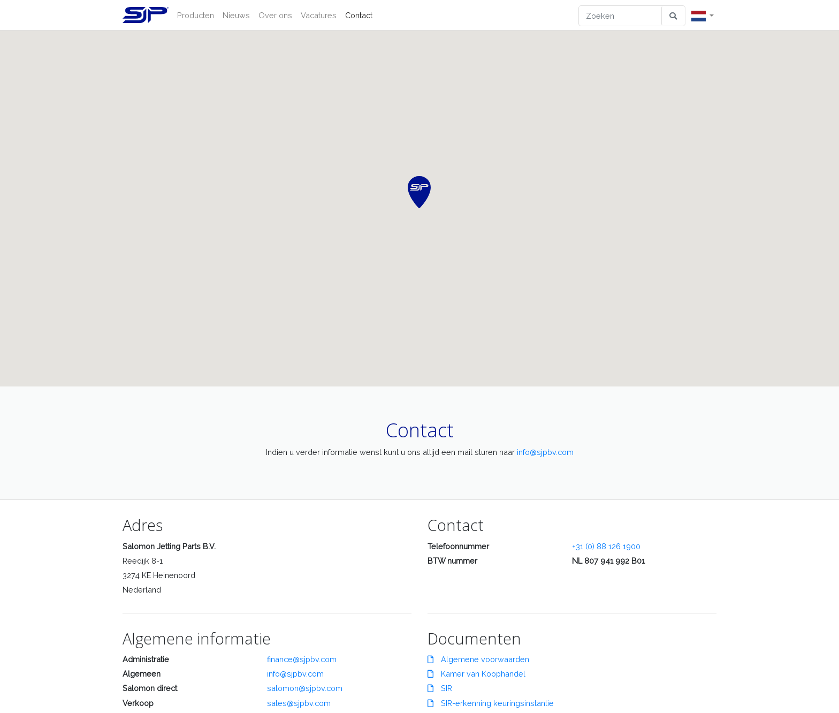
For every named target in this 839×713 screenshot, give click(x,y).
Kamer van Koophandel (476, 673)
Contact (358, 15)
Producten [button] (195, 15)
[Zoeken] (620, 16)
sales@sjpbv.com (299, 703)
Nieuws (236, 15)
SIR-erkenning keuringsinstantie (491, 703)
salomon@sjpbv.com (304, 688)
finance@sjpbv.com (302, 659)
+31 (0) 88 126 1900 (606, 546)
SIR (440, 688)
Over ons (275, 15)
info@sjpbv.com (545, 452)
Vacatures (319, 15)
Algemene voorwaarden (478, 659)
